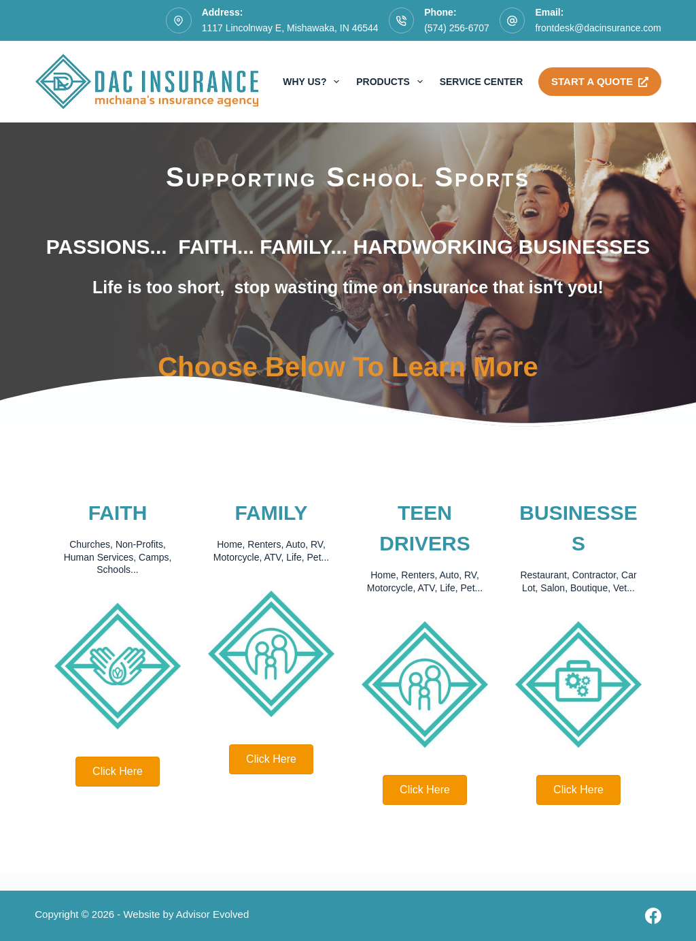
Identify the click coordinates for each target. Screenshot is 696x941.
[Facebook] (653, 916)
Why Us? (314, 81)
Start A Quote (599, 81)
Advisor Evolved (212, 914)
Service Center (481, 81)
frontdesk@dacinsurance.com (598, 27)
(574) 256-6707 (456, 27)
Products (392, 81)
